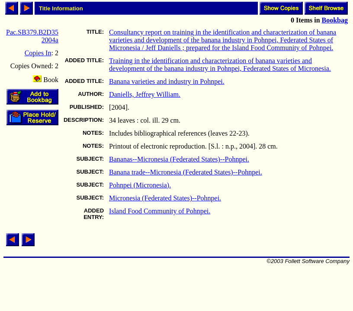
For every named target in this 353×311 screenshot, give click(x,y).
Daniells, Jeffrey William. (144, 94)
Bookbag (335, 20)
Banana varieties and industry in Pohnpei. (167, 81)
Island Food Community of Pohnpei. (159, 211)
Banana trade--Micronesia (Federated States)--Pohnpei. (185, 172)
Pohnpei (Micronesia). (140, 185)
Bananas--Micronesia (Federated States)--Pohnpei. (179, 159)
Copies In (38, 53)
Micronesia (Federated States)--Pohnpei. (165, 198)
